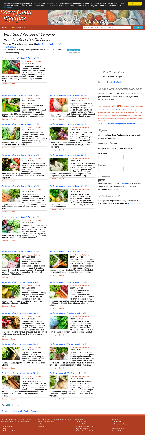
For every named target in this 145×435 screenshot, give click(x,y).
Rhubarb (100, 118)
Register (124, 183)
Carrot (100, 110)
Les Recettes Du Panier (47, 44)
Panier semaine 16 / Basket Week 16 (18, 344)
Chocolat (109, 110)
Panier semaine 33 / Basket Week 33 (18, 124)
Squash (127, 118)
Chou (120, 110)
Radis (133, 115)
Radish (137, 115)
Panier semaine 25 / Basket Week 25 (66, 186)
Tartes (131, 118)
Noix (102, 115)
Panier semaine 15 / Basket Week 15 (66, 344)
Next (17, 405)
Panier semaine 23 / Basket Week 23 (18, 251)
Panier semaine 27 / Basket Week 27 (66, 155)
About (41, 424)
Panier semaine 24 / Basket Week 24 (18, 217)
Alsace (100, 106)
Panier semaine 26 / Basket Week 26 (18, 186)
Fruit (105, 112)
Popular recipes (74, 53)
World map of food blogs (119, 424)
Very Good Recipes (7, 419)
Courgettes (135, 110)
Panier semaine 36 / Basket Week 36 (18, 58)
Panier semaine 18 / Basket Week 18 (18, 313)
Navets (140, 112)
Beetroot (124, 106)
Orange (109, 115)
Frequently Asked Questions (85, 426)
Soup (119, 118)
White (99, 121)
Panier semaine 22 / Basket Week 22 (66, 251)
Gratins (117, 112)
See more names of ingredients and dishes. (118, 124)
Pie (113, 115)
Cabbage (132, 106)
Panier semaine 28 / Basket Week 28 (18, 155)
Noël (99, 115)
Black (127, 106)
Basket (13, 84)
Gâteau (113, 112)
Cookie (130, 110)
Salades (109, 118)
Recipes (5, 27)
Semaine (5, 84)
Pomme (116, 115)
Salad (104, 118)
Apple (104, 106)
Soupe (123, 118)
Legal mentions (8, 426)
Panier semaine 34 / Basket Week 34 (66, 95)
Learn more (15, 7)
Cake (136, 106)
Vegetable (139, 118)
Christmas (125, 110)
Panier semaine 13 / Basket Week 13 (66, 373)
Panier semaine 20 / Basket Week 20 (66, 282)
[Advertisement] (72, 75)
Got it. (134, 3)
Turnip (134, 118)
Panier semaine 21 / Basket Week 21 (18, 282)
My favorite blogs (18, 27)
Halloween (126, 112)
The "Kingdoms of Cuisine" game (86, 431)
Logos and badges (82, 428)
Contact (41, 426)
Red (140, 115)
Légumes (131, 112)
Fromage (100, 112)
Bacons (108, 106)
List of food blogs (117, 421)
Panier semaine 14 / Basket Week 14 (18, 373)
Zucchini (104, 121)
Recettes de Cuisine (118, 431)
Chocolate (116, 110)
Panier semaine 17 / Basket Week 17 (66, 313)
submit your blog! (135, 203)
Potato (129, 115)
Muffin (136, 112)
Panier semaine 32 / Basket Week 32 (66, 124)
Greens (121, 112)
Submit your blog (81, 421)
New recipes (73, 50)
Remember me (106, 177)
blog (4, 428)
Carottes (140, 106)
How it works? (80, 424)
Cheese (104, 110)
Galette (108, 112)
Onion (105, 115)
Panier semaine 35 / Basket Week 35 (18, 95)
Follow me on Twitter (10, 431)
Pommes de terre (123, 115)
